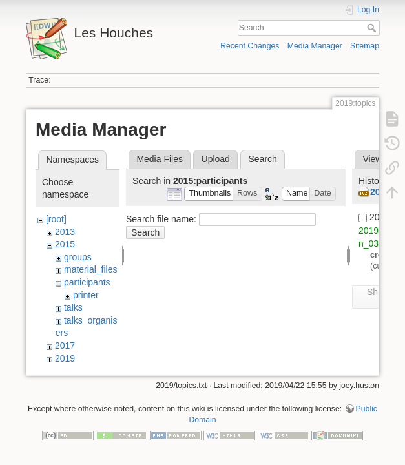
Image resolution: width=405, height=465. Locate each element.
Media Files (159, 159)
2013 (65, 232)
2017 (65, 345)
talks (73, 307)
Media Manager (314, 45)
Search (373, 27)
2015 (65, 244)
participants (87, 282)
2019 (65, 358)
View (372, 159)
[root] (56, 219)
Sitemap (364, 45)
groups (78, 257)
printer (86, 295)
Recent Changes (249, 45)
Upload (216, 159)
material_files (90, 269)
